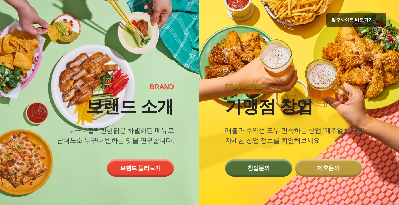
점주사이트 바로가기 (356, 19)
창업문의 (258, 168)
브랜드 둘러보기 (140, 168)
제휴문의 (328, 168)
